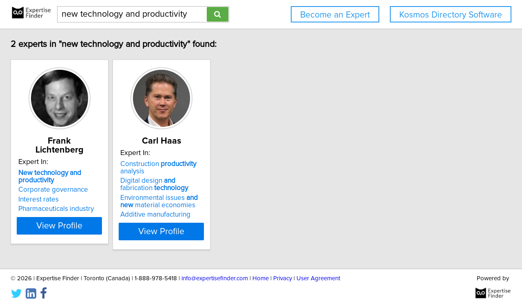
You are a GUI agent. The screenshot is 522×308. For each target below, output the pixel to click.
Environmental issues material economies (192, 194)
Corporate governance (59, 173)
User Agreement (318, 278)
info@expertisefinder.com (214, 278)
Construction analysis (197, 164)
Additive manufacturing (181, 207)
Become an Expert (335, 15)
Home (260, 278)
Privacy (282, 278)
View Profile (76, 223)
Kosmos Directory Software (450, 15)
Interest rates (44, 183)
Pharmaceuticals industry (62, 192)
